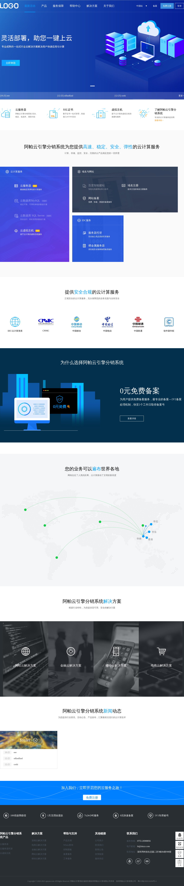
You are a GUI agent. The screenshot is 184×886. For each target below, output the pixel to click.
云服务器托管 (6, 849)
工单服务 (67, 858)
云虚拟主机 (5, 853)
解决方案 (92, 5)
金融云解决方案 (39, 849)
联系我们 (99, 845)
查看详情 (132, 418)
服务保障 (58, 5)
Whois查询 (68, 845)
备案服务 (67, 854)
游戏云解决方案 (39, 840)
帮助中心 (75, 5)
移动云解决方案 (39, 858)
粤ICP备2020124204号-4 (147, 881)
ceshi (120, 96)
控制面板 (67, 849)
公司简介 (99, 840)
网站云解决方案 (39, 854)
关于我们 (108, 5)
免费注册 (167, 6)
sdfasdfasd (65, 96)
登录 (179, 6)
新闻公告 (99, 849)
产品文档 (67, 840)
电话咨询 (179, 847)
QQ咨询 (179, 838)
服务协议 (99, 858)
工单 (179, 865)
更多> (181, 96)
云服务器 (4, 844)
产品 (44, 5)
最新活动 (29, 5)
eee (5, 96)
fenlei (25, 739)
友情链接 (99, 854)
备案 (155, 6)
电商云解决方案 (39, 845)
